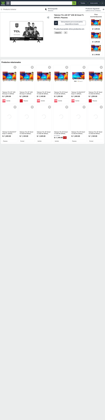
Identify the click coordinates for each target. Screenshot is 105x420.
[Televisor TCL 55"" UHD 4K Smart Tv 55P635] (96, 24)
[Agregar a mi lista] (15, 67)
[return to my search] (50, 9)
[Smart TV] (58, 32)
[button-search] (74, 3)
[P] (65, 32)
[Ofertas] (41, 3)
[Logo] (3, 3)
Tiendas (83, 3)
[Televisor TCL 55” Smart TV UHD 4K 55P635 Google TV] (96, 49)
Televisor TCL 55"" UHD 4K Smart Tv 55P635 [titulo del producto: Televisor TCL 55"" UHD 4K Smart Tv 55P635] (8, 93)
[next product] (95, 9)
